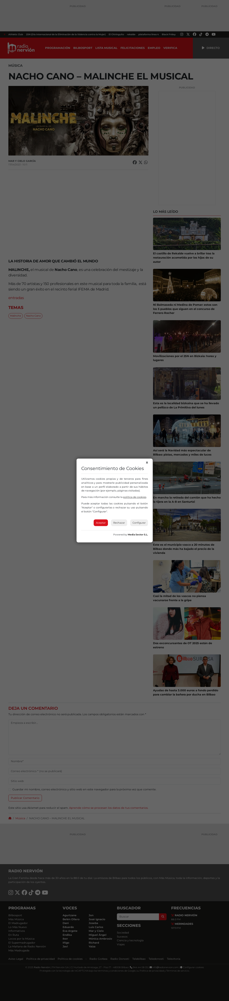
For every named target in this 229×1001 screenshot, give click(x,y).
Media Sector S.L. (138, 534)
